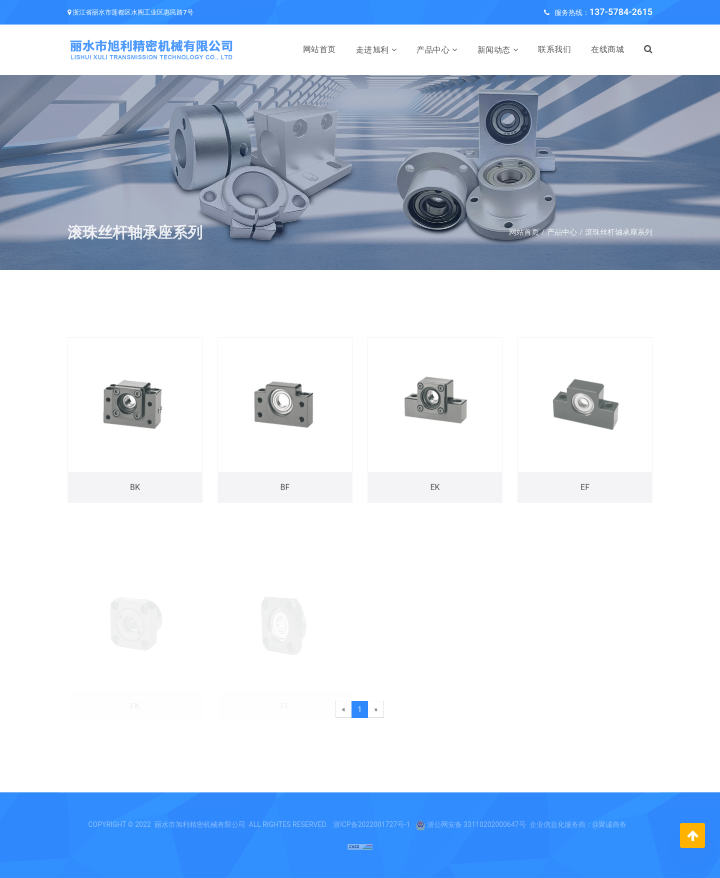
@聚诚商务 (609, 824)
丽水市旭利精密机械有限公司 (200, 824)
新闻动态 (494, 50)
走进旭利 (372, 50)
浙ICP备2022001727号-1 (371, 824)
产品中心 (433, 50)
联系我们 (554, 49)
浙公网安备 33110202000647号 (476, 824)
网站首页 (319, 49)
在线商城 (607, 49)
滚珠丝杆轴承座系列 (618, 240)
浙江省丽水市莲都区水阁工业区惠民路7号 (132, 12)
